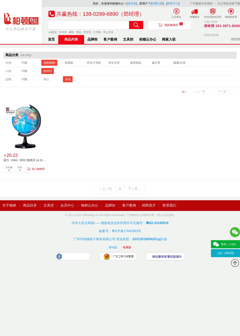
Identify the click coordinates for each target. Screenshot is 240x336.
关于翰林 (9, 205)
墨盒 (78, 32)
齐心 (46, 79)
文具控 (128, 39)
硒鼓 (71, 32)
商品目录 (30, 205)
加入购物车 (38, 168)
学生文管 (114, 62)
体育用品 (135, 62)
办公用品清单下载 (228, 3)
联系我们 (169, 205)
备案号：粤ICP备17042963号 (120, 231)
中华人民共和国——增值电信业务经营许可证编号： (120, 223)
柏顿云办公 (147, 39)
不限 (24, 62)
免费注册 (157, 3)
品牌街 (92, 39)
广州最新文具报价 (201, 3)
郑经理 (235, 39)
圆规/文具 (179, 62)
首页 (51, 39)
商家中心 (172, 3)
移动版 (113, 247)
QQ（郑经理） (227, 253)
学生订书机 (94, 62)
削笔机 (69, 62)
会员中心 (67, 205)
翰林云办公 (89, 205)
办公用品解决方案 (21, 22)
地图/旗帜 (49, 62)
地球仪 (47, 71)
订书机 (97, 32)
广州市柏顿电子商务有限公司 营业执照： (120, 239)
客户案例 (110, 39)
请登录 (131, 3)
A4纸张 (52, 32)
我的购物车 (173, 24)
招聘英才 (149, 205)
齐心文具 (108, 32)
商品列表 (71, 39)
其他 (68, 79)
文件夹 (63, 32)
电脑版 (127, 247)
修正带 (156, 62)
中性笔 (87, 32)
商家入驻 (169, 39)
